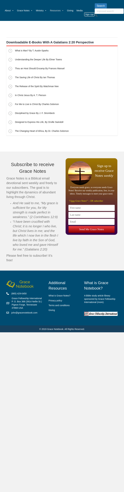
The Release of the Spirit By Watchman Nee (33, 86)
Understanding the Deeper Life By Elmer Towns (35, 59)
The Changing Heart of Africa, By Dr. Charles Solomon (38, 131)
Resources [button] (57, 11)
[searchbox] (109, 11)
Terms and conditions (58, 305)
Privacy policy (55, 300)
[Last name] (91, 215)
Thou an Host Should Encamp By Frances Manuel (36, 68)
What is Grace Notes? (59, 295)
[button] (96, 15)
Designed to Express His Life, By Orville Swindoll (35, 122)
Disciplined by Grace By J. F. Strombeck (31, 113)
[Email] (91, 222)
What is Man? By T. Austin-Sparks (28, 50)
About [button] (9, 11)
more (100, 302)
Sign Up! (89, 14)
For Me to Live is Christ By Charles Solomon (33, 104)
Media (80, 10)
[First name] (91, 208)
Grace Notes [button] (25, 11)
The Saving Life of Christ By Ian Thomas (31, 77)
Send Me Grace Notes (91, 229)
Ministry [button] (41, 11)
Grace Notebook (55, 329)
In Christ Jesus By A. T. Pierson (27, 95)
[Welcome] (1, 11)
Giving (70, 10)
